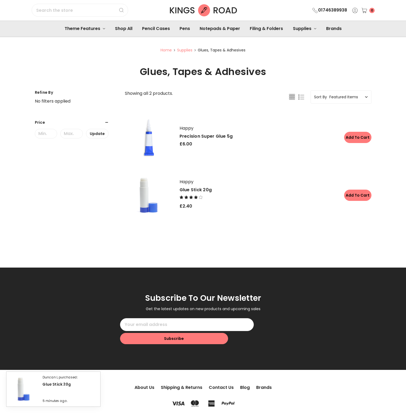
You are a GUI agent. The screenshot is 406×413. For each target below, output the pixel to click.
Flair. (227, 404)
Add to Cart (356, 137)
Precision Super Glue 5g (206, 136)
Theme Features (85, 28)
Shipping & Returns (181, 374)
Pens (185, 28)
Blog (245, 374)
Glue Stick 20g (196, 190)
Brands (334, 28)
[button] (72, 122)
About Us (144, 374)
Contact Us (221, 374)
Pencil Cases (156, 28)
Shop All (123, 28)
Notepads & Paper (220, 28)
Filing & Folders (266, 28)
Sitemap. (193, 404)
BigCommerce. (264, 404)
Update (97, 133)
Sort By (320, 97)
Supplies (304, 28)
